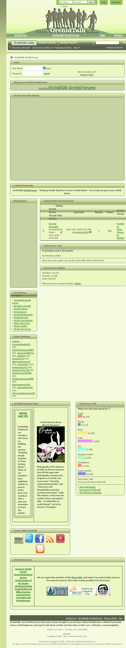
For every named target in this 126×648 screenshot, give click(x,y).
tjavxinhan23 (18, 358)
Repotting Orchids (63, 48)
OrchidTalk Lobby (24, 42)
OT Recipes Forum (22, 329)
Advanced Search (115, 47)
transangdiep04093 (21, 344)
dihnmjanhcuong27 (21, 361)
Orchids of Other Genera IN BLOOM (120, 230)
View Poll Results (87, 487)
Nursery (118, 35)
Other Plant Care (22, 323)
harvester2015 (56, 229)
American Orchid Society (23, 570)
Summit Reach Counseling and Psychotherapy (23, 597)
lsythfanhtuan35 (20, 367)
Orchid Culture (21, 308)
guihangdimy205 (25, 387)
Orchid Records (21, 317)
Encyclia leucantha (53, 225)
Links (102, 35)
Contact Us (71, 618)
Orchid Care (20, 35)
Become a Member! (22, 48)
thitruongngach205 (21, 384)
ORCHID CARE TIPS (23, 415)
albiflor (77, 283)
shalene (16, 341)
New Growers (20, 311)
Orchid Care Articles (23, 320)
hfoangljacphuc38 (20, 370)
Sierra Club (76, 577)
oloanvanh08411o (25, 353)
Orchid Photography (23, 314)
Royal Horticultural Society (23, 576)
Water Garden (20, 326)
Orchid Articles (47, 42)
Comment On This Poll (90, 489)
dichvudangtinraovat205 (23, 393)
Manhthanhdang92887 (23, 350)
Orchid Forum (68, 42)
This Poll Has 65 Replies (91, 492)
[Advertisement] (43, 139)
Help (103, 2)
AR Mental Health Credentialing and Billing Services (23, 589)
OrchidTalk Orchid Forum (65, 35)
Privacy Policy (110, 618)
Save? (64, 6)
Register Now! (87, 74)
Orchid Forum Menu (42, 48)
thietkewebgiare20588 (23, 378)
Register (116, 2)
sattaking (21, 355)
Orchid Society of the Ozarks (23, 582)
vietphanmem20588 (21, 373)
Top (120, 618)
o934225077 (23, 364)
